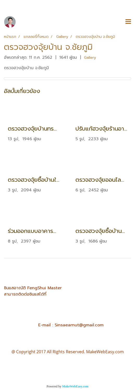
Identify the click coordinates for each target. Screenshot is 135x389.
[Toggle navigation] (128, 22)
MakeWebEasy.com (75, 386)
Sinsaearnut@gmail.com (79, 325)
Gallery (90, 57)
